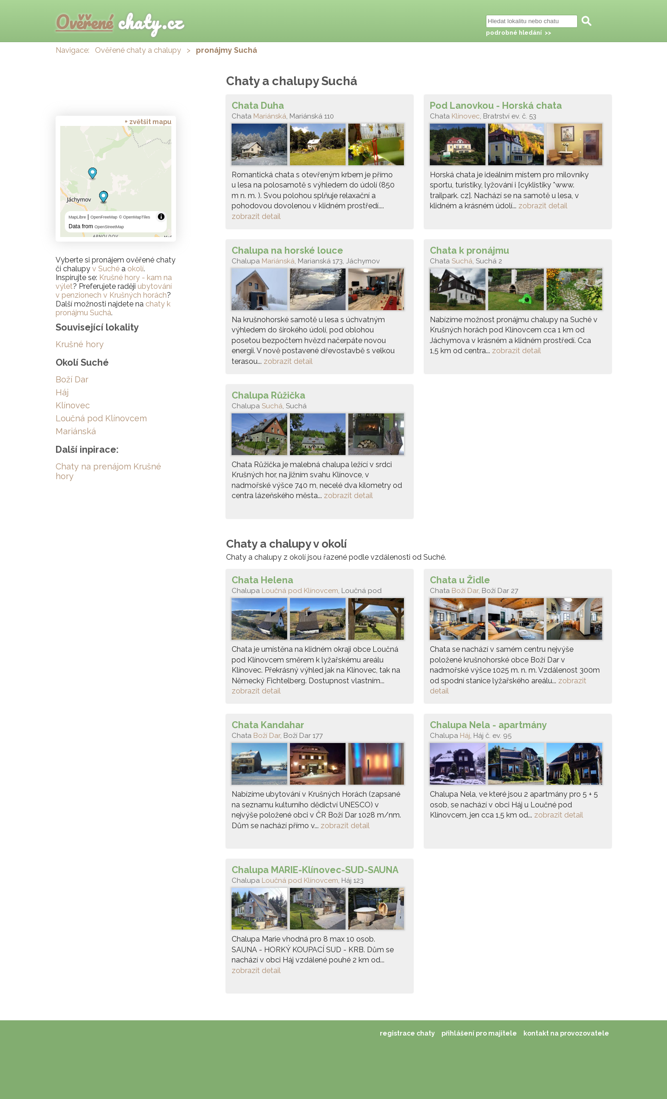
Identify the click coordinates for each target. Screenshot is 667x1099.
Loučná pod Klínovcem (300, 591)
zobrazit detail (256, 216)
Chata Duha (258, 105)
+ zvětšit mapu (148, 121)
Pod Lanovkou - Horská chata (496, 105)
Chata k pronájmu (469, 250)
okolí (135, 268)
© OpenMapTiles (134, 217)
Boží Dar (465, 591)
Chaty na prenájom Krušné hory (108, 471)
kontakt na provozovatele (566, 1033)
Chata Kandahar (268, 725)
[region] (115, 181)
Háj (465, 735)
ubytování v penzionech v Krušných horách (114, 291)
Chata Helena (262, 580)
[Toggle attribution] (161, 216)
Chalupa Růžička (268, 395)
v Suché (106, 268)
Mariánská (269, 116)
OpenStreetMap (109, 227)
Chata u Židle (460, 580)
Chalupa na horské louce (287, 250)
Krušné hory (80, 344)
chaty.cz (119, 22)
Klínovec (466, 116)
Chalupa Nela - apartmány (488, 725)
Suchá (462, 261)
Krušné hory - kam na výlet (114, 282)
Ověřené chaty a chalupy (138, 50)
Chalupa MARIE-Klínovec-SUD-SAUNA (315, 870)
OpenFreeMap (103, 217)
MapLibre (77, 217)
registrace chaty (407, 1033)
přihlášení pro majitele (479, 1033)
